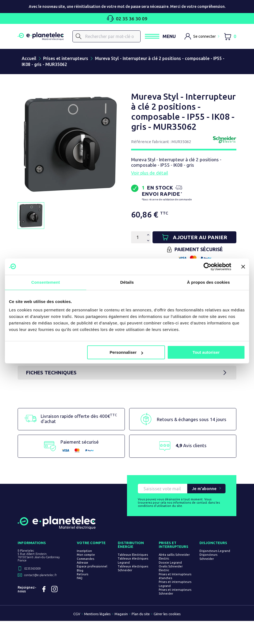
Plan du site (141, 615)
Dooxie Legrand (170, 563)
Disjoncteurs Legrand (215, 552)
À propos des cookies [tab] (208, 282)
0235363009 (32, 569)
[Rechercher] (106, 36)
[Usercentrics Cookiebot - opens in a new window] (207, 267)
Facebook (44, 590)
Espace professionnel (92, 567)
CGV (76, 615)
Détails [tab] (127, 282)
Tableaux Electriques (133, 555)
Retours (83, 575)
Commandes (86, 559)
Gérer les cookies (167, 615)
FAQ (80, 579)
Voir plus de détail (149, 173)
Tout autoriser (206, 352)
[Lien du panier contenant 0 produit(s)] (230, 36)
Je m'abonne (204, 489)
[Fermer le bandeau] (243, 267)
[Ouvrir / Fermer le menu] (160, 36)
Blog (80, 571)
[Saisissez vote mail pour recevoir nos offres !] (162, 489)
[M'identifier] (202, 36)
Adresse (83, 563)
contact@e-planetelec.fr (40, 576)
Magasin (121, 615)
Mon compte (86, 555)
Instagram (54, 590)
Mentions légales (97, 615)
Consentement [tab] (45, 282)
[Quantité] (137, 238)
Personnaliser (126, 352)
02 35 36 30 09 (127, 18)
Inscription (85, 552)
